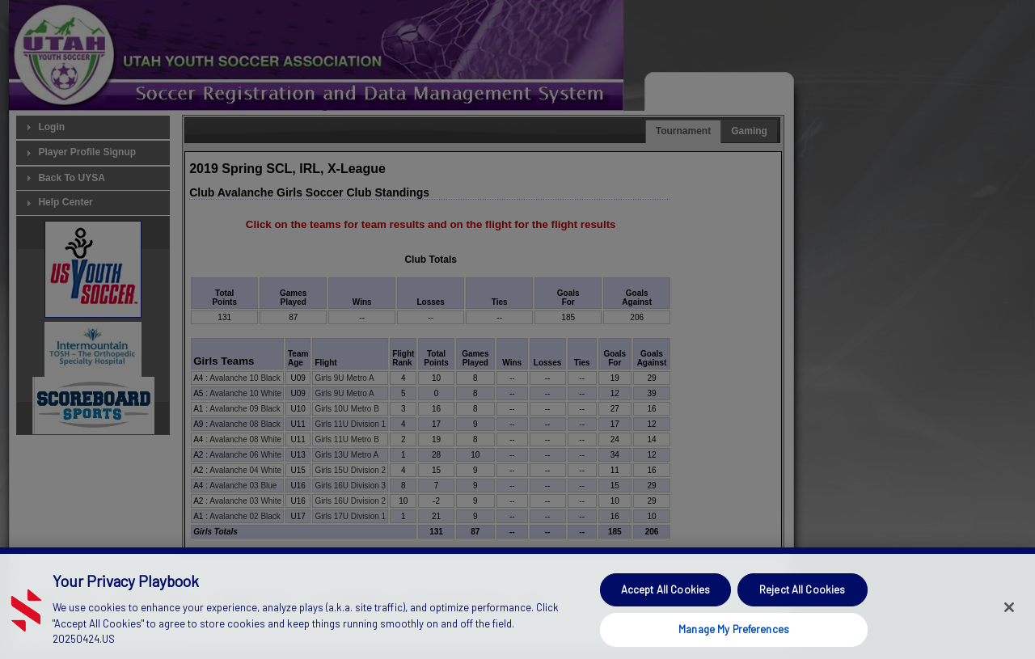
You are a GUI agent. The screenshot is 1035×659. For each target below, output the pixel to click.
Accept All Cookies (665, 610)
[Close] (1009, 627)
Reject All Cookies (802, 610)
